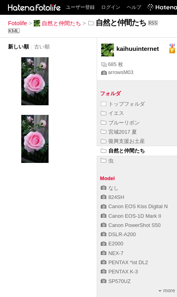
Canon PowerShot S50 (131, 225)
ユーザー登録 (80, 7)
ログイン (110, 7)
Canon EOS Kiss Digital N (134, 206)
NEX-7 (112, 253)
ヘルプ (134, 7)
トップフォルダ (123, 104)
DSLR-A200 (118, 234)
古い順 (42, 47)
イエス (112, 113)
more (167, 290)
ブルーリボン (120, 123)
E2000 (112, 244)
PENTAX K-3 (119, 272)
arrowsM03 (117, 72)
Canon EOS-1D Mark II (131, 216)
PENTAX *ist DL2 (124, 262)
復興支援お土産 (123, 141)
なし (110, 188)
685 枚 (112, 64)
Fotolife (17, 23)
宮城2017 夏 (119, 132)
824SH (112, 197)
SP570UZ (115, 281)
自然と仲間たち (57, 23)
